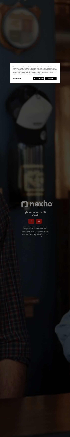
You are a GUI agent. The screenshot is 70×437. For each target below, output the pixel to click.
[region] (35, 73)
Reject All (50, 78)
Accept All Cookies (39, 78)
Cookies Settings (17, 78)
